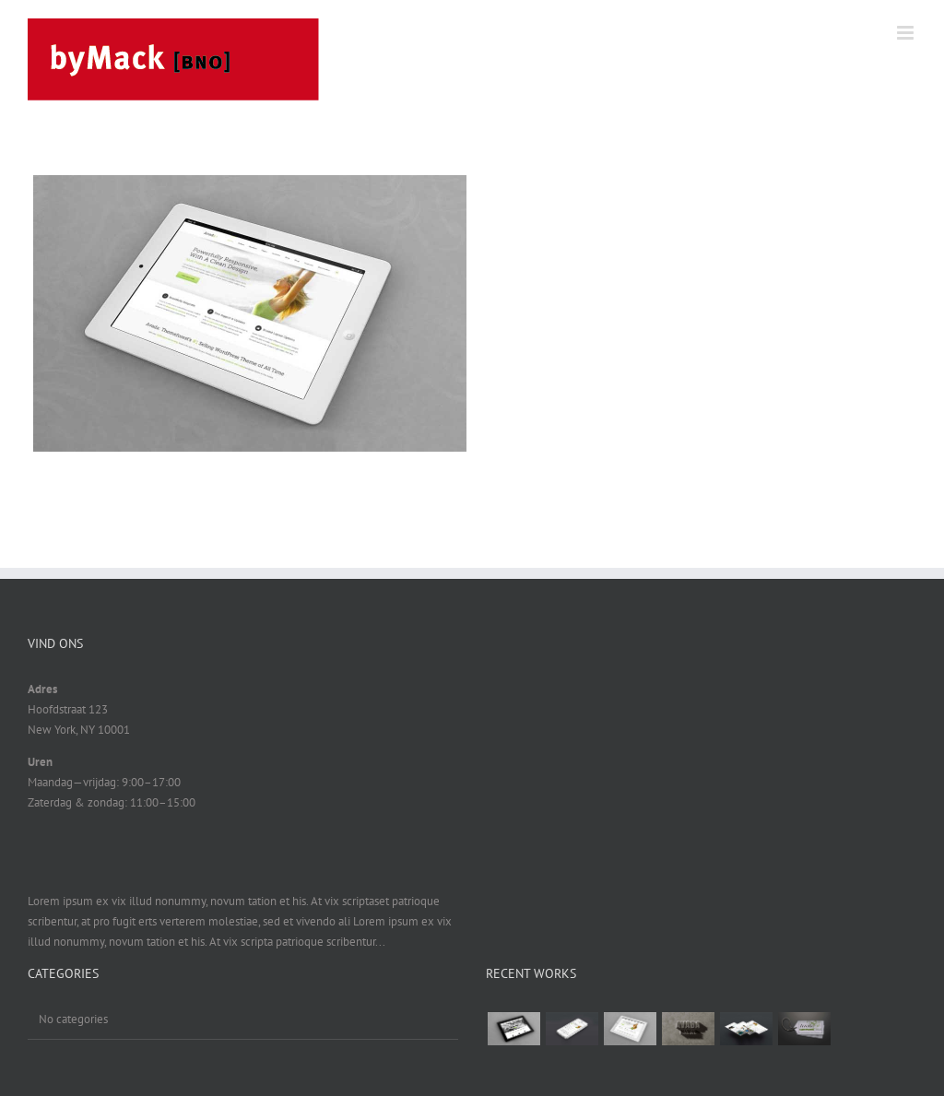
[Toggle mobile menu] (906, 32)
